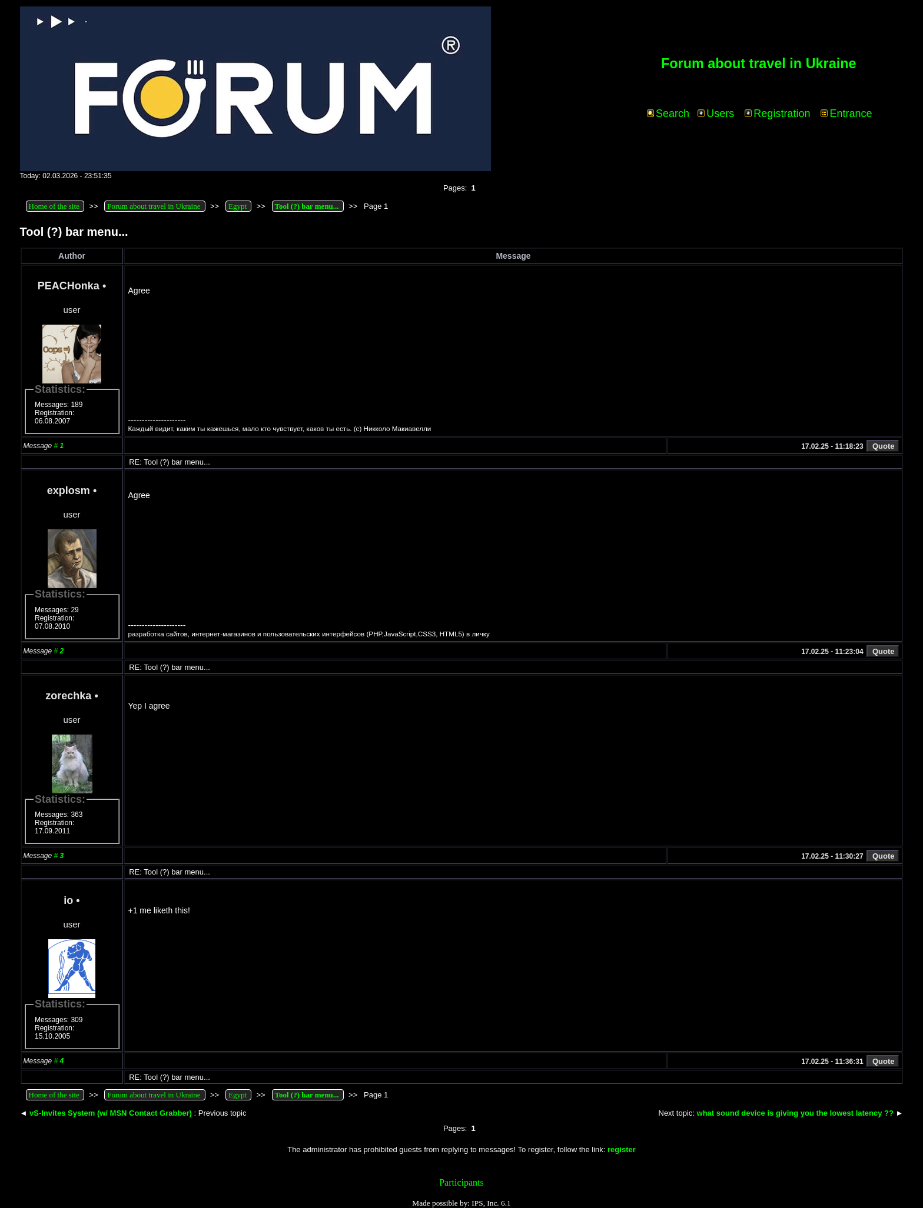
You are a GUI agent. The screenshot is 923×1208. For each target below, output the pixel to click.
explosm (68, 490)
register (621, 1149)
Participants (461, 1182)
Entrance (846, 113)
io (68, 900)
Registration (777, 113)
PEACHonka (68, 286)
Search (668, 113)
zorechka (68, 696)
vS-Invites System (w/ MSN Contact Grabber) (110, 1113)
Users (716, 113)
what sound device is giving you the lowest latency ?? (795, 1113)
